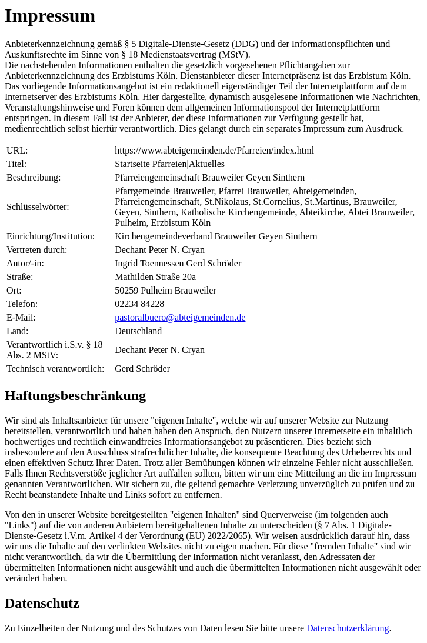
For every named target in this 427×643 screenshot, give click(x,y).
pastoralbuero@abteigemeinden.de (180, 317)
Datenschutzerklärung (347, 628)
